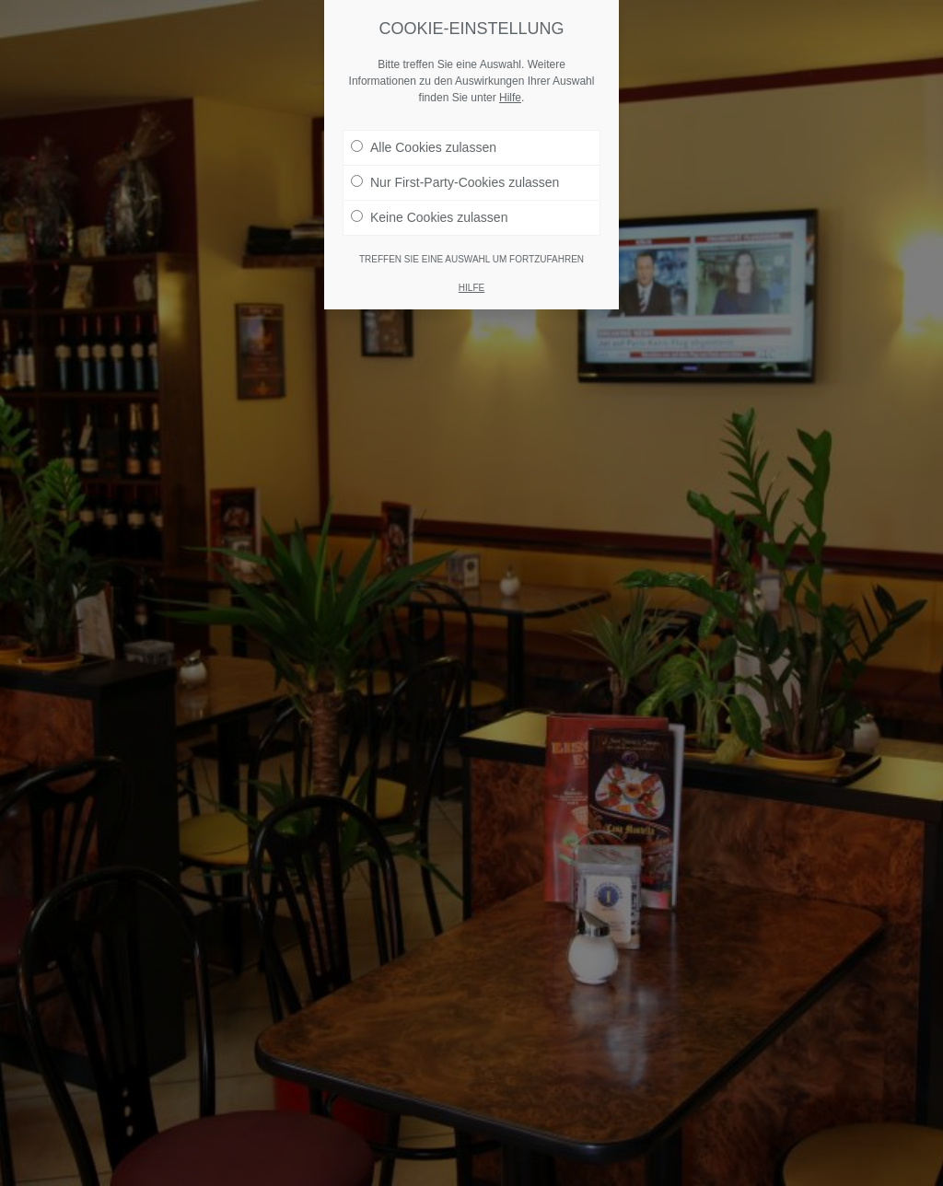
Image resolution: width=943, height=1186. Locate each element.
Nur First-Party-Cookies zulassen (455, 182)
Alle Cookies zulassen (423, 147)
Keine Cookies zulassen (429, 217)
